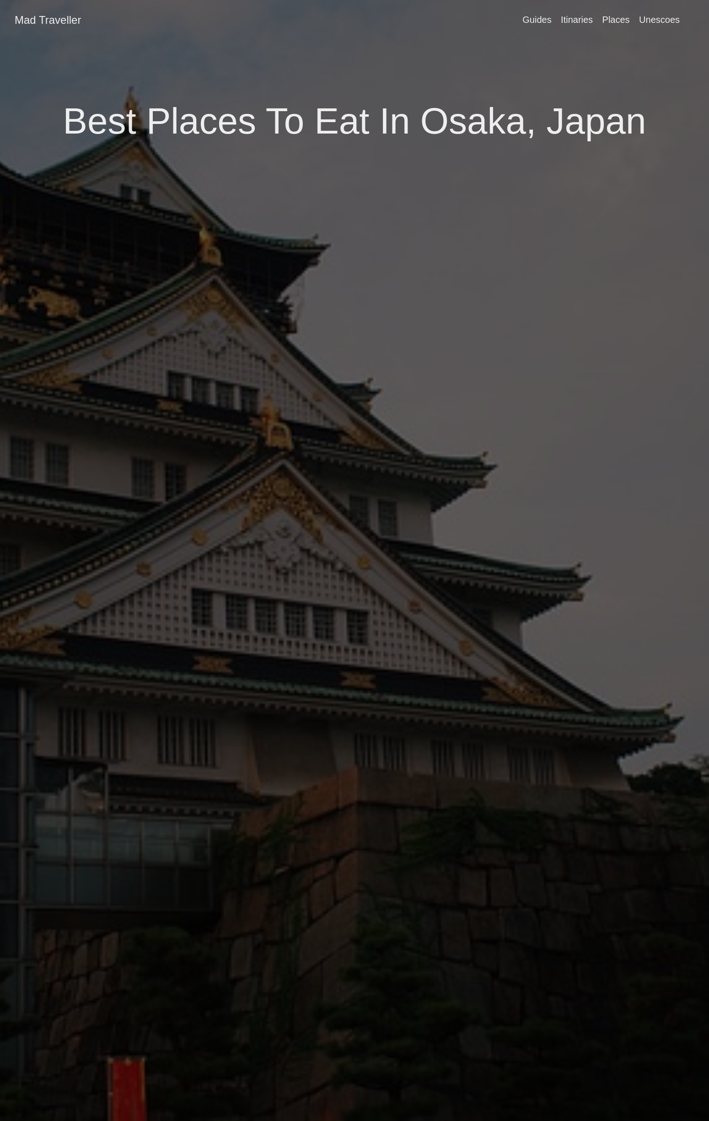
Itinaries (577, 20)
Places (616, 20)
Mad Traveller (48, 20)
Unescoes (659, 20)
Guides (536, 20)
